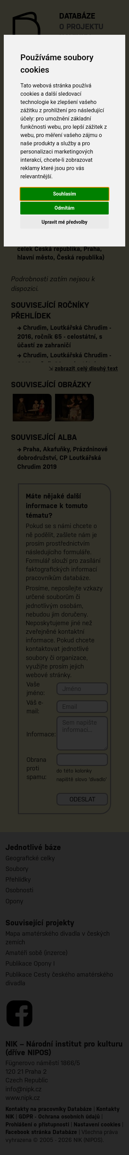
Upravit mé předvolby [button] (64, 222)
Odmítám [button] (65, 208)
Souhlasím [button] (64, 194)
